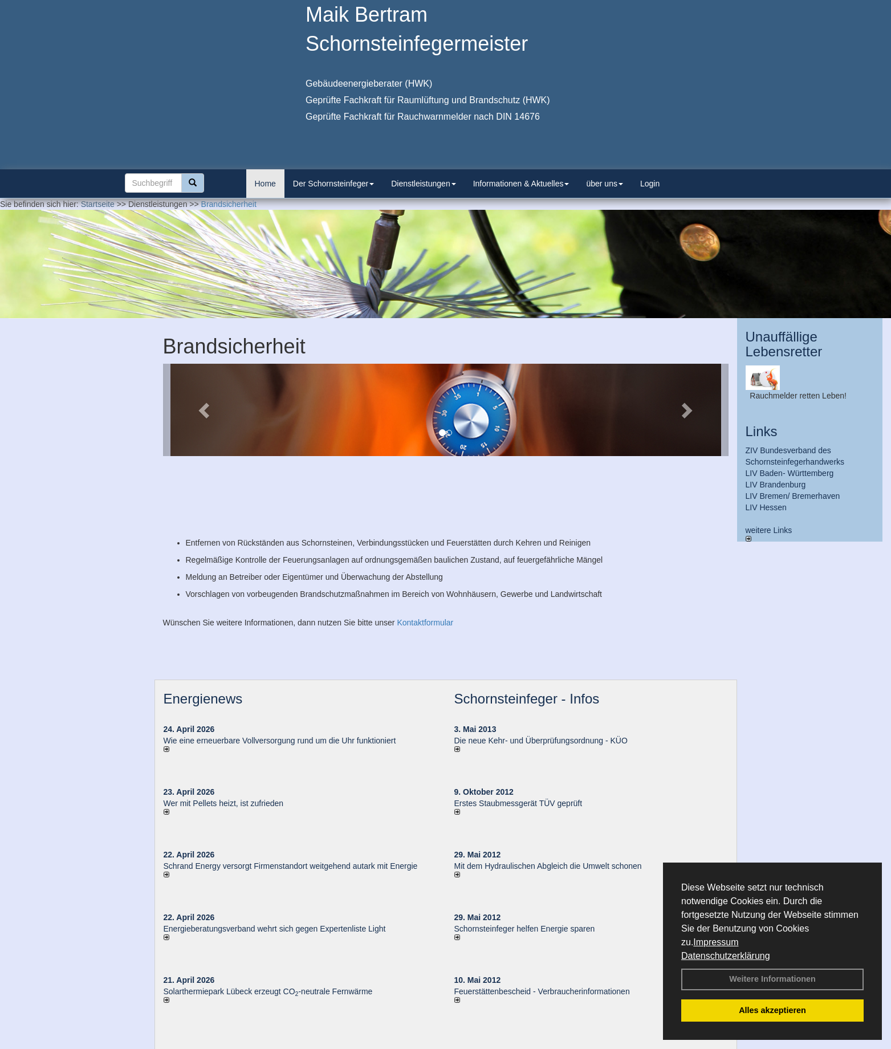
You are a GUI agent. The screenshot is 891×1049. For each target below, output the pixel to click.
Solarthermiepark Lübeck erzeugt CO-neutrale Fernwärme (268, 927)
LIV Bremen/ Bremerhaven (793, 496)
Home (265, 183)
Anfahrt (511, 1042)
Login (650, 183)
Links (762, 431)
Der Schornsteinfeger (333, 183)
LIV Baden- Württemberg (790, 473)
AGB (542, 1042)
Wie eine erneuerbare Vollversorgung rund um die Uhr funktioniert (280, 676)
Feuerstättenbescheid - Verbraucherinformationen (542, 927)
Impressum (715, 942)
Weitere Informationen (772, 978)
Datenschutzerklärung (725, 956)
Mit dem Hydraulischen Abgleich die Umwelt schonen (548, 802)
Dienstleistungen (423, 183)
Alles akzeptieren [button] (772, 1010)
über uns (604, 183)
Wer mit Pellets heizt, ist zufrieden (224, 739)
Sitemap (573, 1042)
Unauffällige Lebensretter (784, 344)
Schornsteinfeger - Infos (527, 635)
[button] (205, 410)
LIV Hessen (766, 507)
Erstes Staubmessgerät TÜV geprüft (518, 739)
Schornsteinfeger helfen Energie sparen (524, 864)
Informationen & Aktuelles (521, 183)
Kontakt (342, 1042)
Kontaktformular (425, 558)
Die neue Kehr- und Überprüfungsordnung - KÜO (541, 676)
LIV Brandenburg (776, 484)
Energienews (203, 635)
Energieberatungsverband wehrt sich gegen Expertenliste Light (275, 864)
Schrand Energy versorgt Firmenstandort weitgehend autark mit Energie (291, 802)
